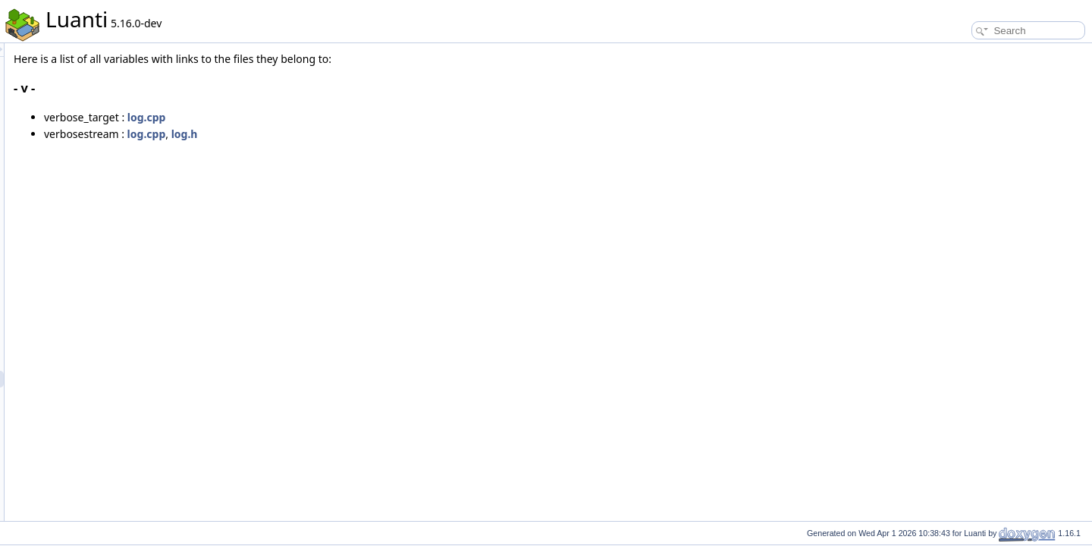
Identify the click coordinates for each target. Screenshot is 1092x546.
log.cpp (336, 117)
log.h (374, 134)
